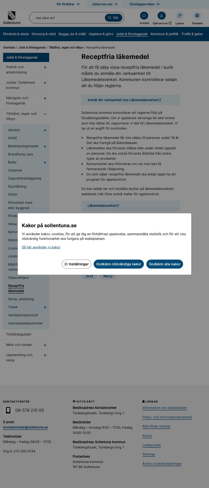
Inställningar (76, 264)
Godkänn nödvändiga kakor (118, 264)
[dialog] (104, 244)
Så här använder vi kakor (41, 247)
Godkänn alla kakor (164, 264)
